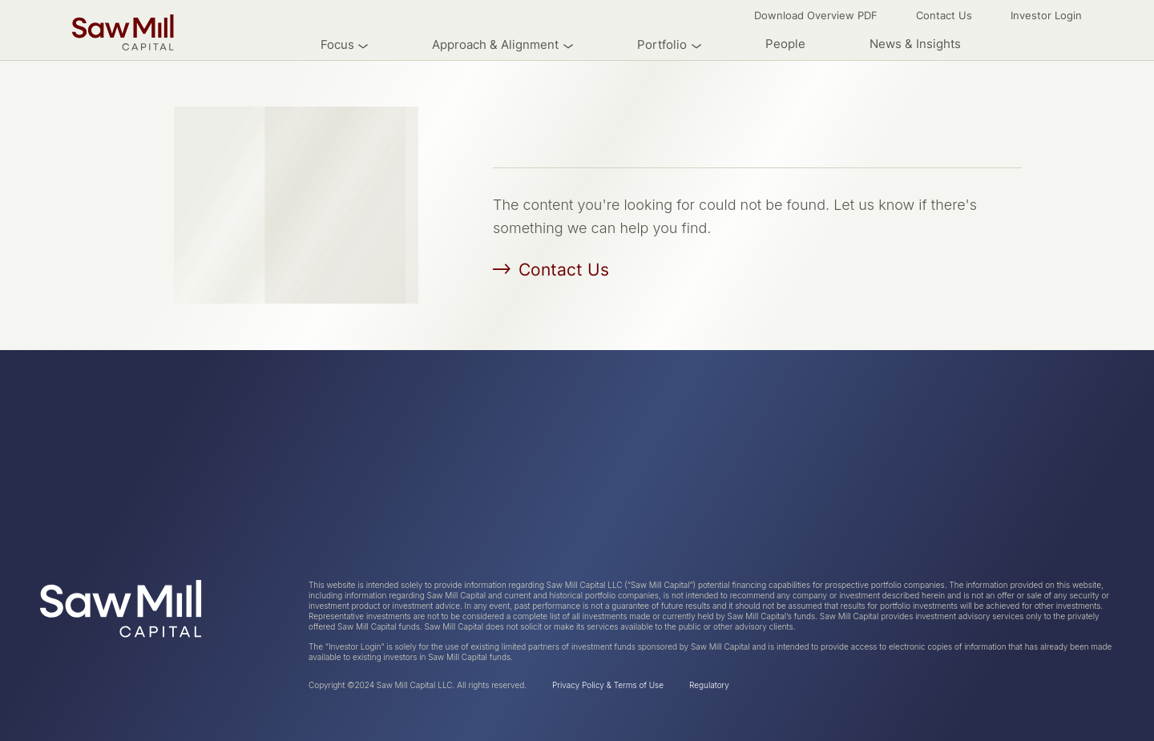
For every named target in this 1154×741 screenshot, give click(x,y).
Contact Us (944, 15)
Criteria (61, 511)
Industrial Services (460, 485)
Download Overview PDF (816, 15)
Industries (69, 485)
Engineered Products (468, 538)
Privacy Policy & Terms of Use (608, 685)
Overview (251, 457)
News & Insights (915, 43)
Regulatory (709, 685)
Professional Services (470, 511)
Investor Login (1046, 15)
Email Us (1088, 538)
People (785, 43)
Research (251, 485)
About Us (67, 457)
